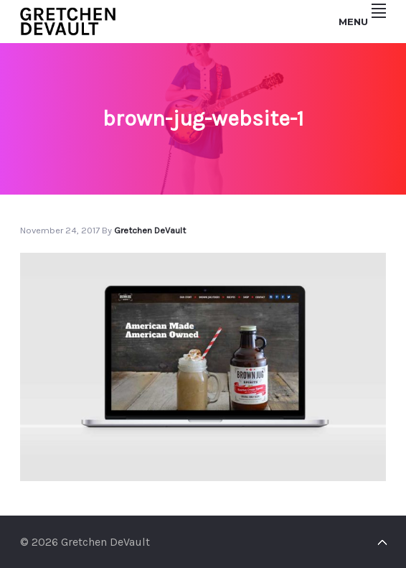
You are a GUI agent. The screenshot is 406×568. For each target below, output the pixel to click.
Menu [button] (362, 21)
